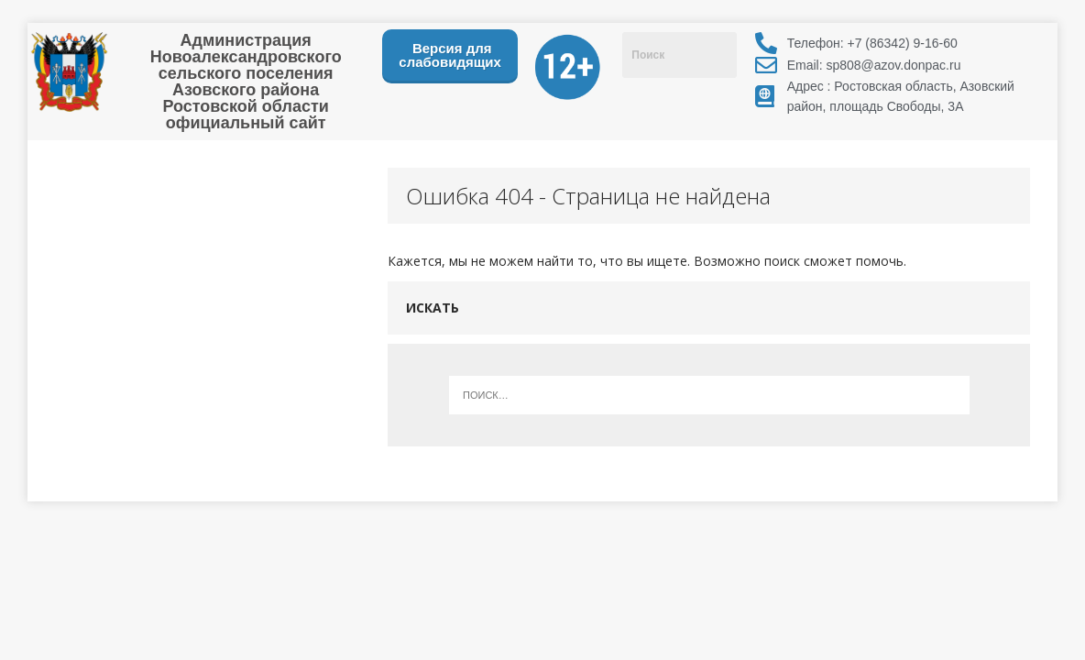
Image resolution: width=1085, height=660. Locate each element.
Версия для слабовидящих (450, 55)
